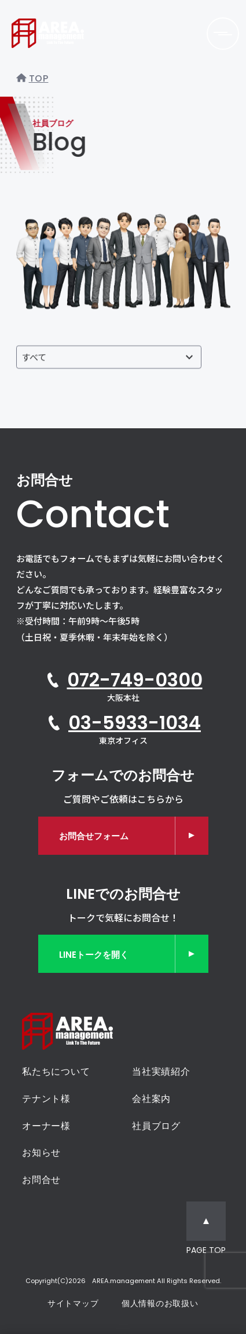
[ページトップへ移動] (206, 1229)
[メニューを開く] (223, 33)
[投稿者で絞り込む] (108, 357)
